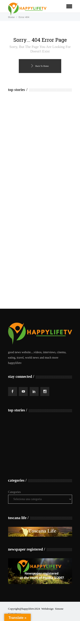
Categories (14, 492)
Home (11, 17)
